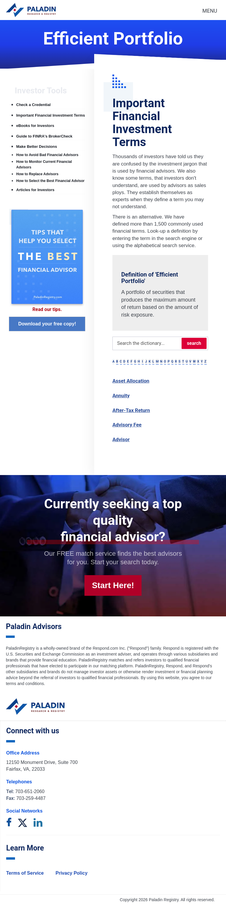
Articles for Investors (35, 190)
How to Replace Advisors (37, 174)
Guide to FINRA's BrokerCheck (44, 136)
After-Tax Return (131, 410)
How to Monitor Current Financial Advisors (44, 164)
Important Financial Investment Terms (50, 115)
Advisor (121, 439)
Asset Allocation (130, 381)
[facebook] (8, 823)
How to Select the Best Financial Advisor (50, 181)
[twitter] (22, 823)
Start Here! (113, 585)
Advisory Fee (127, 425)
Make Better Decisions (36, 146)
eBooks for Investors (35, 125)
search (194, 343)
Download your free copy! (47, 323)
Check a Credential (33, 104)
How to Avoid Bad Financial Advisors (47, 155)
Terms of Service (25, 873)
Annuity (121, 395)
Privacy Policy (72, 873)
